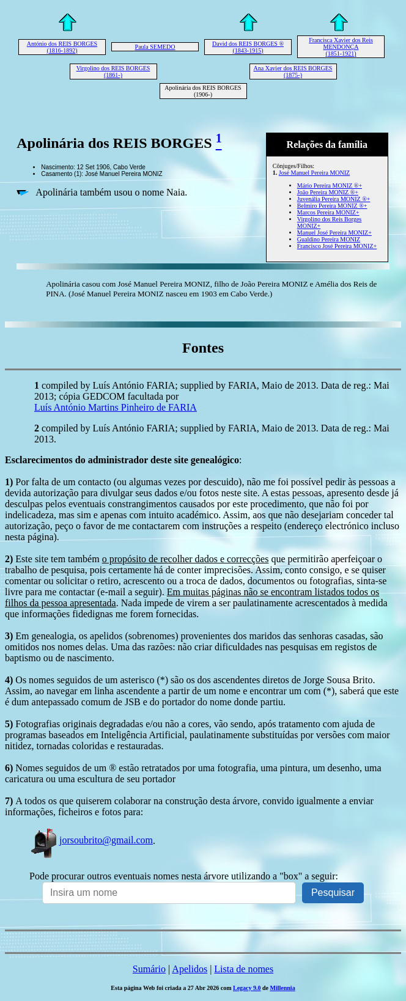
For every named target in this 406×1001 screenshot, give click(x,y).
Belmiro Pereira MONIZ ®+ (332, 205)
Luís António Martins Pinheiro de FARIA (115, 407)
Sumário (149, 969)
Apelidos (189, 969)
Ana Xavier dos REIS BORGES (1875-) (293, 71)
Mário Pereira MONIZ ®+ (329, 185)
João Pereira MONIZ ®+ (327, 192)
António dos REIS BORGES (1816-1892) (62, 47)
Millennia (282, 988)
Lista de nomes (243, 969)
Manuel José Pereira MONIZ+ (334, 232)
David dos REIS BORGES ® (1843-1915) (248, 47)
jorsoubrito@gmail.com (91, 840)
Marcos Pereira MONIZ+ (328, 212)
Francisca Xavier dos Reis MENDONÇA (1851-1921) (341, 47)
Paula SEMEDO (155, 46)
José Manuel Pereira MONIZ (314, 172)
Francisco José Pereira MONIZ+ (337, 246)
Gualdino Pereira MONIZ (328, 239)
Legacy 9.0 (247, 988)
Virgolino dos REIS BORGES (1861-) (113, 71)
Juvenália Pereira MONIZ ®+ (334, 199)
